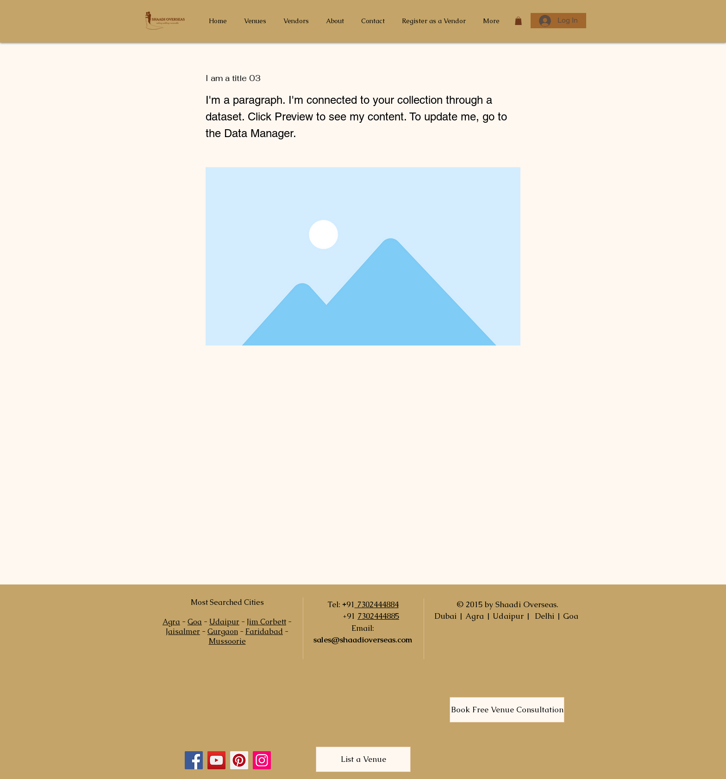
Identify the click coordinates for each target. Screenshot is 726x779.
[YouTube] (216, 760)
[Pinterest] (239, 760)
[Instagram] (262, 760)
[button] (518, 21)
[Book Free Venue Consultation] (507, 709)
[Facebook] (194, 760)
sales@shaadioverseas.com (362, 640)
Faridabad (264, 631)
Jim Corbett (266, 622)
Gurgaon (222, 631)
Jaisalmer (183, 631)
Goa (195, 622)
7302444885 (378, 616)
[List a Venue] (363, 759)
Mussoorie (227, 641)
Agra (171, 622)
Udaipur (224, 622)
